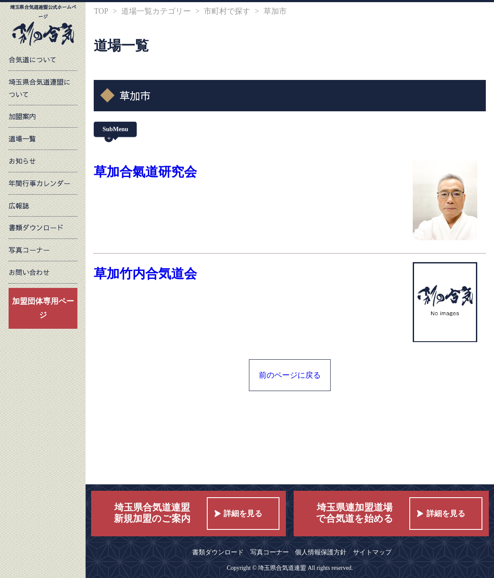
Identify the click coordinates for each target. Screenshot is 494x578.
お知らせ (22, 160)
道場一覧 (22, 138)
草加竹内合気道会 (145, 273)
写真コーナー (29, 249)
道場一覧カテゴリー (156, 11)
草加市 (275, 11)
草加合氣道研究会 (145, 172)
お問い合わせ (29, 272)
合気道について (33, 59)
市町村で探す (227, 11)
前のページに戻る (290, 375)
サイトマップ (372, 552)
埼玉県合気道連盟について (40, 88)
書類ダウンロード (36, 227)
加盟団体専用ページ (43, 308)
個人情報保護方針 (321, 552)
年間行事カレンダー (40, 183)
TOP (101, 11)
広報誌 (19, 205)
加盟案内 (22, 116)
